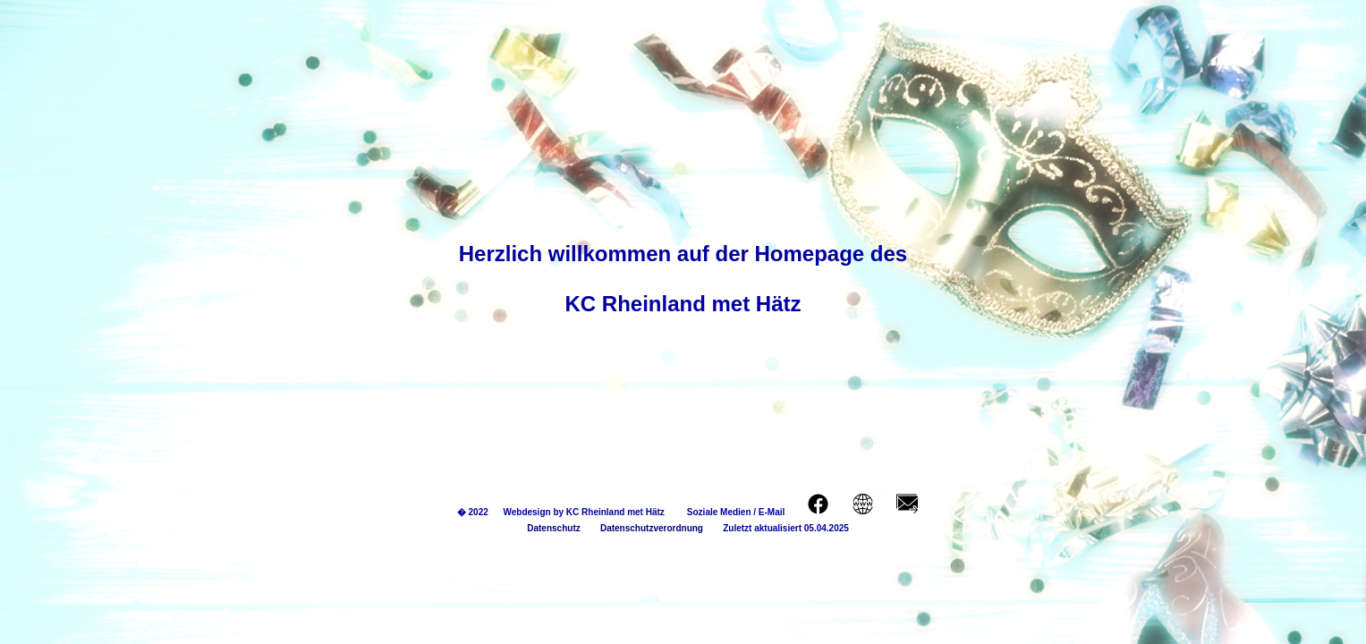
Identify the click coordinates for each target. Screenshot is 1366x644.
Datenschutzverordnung (642, 528)
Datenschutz (549, 528)
